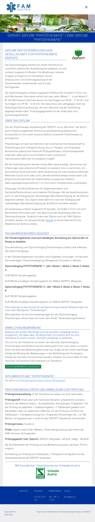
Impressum (42, 511)
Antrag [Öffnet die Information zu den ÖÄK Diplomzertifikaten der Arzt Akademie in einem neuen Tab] (49, 220)
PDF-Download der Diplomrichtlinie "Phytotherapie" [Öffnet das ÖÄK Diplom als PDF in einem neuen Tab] (43, 380)
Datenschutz (53, 511)
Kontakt (86, 511)
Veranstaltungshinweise (71, 511)
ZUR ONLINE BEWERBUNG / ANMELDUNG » (23, 366)
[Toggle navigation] (86, 7)
